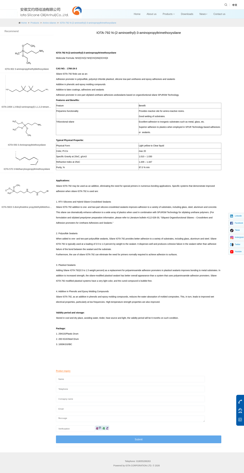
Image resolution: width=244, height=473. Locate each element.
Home (137, 14)
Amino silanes (49, 23)
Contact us (219, 14)
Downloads (187, 14)
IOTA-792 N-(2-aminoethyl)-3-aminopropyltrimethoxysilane (88, 23)
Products (169, 14)
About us (152, 14)
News (203, 14)
